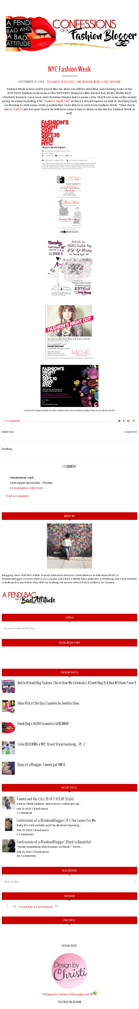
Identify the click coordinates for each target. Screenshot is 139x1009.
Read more (41, 808)
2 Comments (25, 834)
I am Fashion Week (88, 82)
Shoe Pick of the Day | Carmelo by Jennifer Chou (48, 703)
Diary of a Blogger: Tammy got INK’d (41, 764)
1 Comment (24, 812)
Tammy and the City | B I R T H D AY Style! (45, 799)
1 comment (12, 420)
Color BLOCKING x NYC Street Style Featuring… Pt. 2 (51, 744)
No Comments (26, 855)
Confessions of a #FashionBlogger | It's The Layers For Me (56, 820)
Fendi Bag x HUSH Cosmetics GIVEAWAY (43, 723)
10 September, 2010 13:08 (26, 488)
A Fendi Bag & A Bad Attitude (35, 906)
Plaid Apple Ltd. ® (81, 994)
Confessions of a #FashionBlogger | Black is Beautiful (54, 842)
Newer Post (8, 432)
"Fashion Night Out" (56, 101)
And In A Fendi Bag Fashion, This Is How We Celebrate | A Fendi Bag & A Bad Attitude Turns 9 (77, 683)
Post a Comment (17, 496)
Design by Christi (56, 994)
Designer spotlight (61, 82)
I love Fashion (111, 82)
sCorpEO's (16, 109)
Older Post (131, 432)
